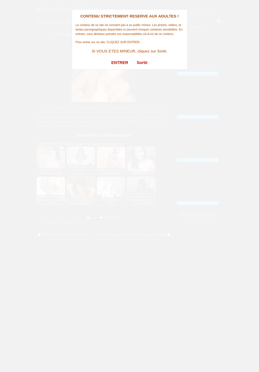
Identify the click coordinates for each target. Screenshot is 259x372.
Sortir (142, 62)
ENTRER (119, 62)
